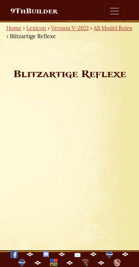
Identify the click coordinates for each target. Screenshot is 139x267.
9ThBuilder (33, 11)
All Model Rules (113, 28)
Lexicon (36, 28)
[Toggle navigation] (114, 11)
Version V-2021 (70, 28)
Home (13, 28)
